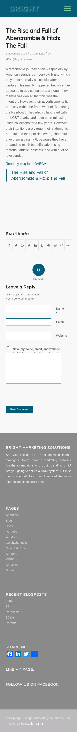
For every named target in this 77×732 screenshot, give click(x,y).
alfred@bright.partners (19, 59)
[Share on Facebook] (9, 245)
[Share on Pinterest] (29, 245)
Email (60, 324)
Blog (9, 520)
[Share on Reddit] (55, 245)
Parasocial (13, 612)
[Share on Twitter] (16, 245)
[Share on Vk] (48, 245)
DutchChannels (16, 542)
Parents (11, 623)
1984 (9, 601)
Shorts (10, 570)
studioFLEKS (34, 723)
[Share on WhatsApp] (22, 245)
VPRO (10, 559)
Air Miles (12, 537)
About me (12, 515)
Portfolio (11, 531)
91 (7, 606)
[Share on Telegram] (61, 245)
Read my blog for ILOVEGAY (27, 164)
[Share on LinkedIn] (35, 245)
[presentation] (37, 398)
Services (12, 564)
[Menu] (65, 8)
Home (10, 526)
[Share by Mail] (68, 245)
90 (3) (10, 617)
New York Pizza (16, 548)
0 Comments (37, 53)
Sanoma (11, 553)
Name (60, 310)
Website (61, 335)
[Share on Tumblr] (42, 245)
